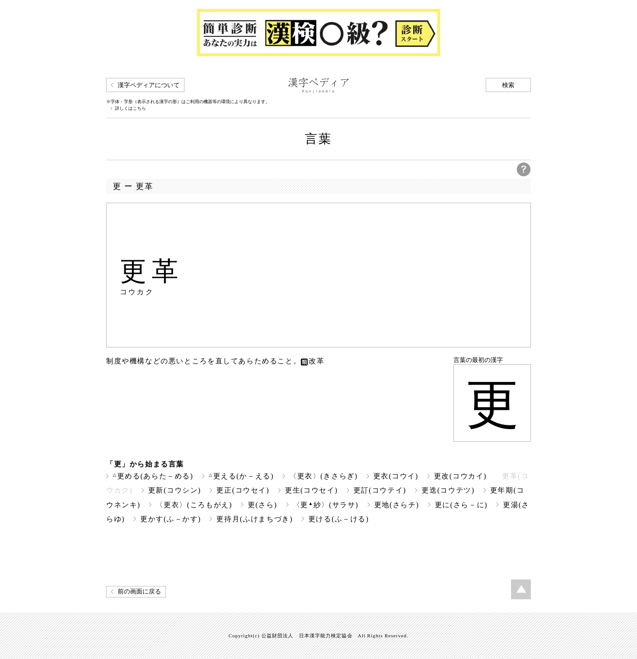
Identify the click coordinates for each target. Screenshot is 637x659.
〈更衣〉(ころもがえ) (194, 505)
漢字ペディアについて (149, 85)
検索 (508, 85)
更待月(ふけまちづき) (254, 519)
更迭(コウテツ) (448, 490)
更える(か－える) (241, 476)
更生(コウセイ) (311, 490)
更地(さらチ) (396, 505)
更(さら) (262, 505)
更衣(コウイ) (395, 476)
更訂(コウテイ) (380, 490)
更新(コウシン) (174, 490)
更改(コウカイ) (460, 476)
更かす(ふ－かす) (170, 519)
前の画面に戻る (139, 591)
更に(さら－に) (461, 505)
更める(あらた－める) (153, 476)
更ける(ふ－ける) (338, 519)
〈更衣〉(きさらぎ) (323, 476)
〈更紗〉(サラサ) (326, 505)
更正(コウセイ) (242, 490)
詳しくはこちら (130, 108)
